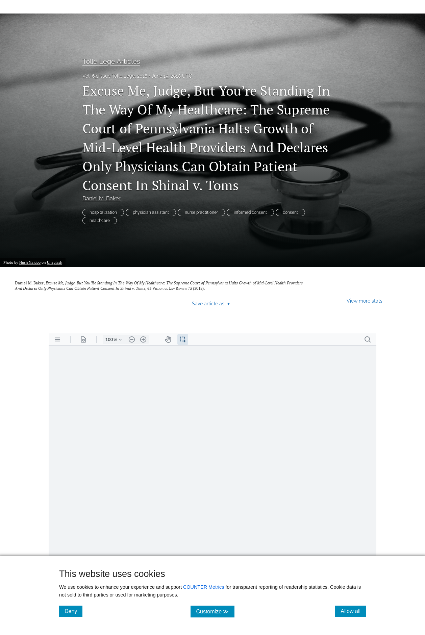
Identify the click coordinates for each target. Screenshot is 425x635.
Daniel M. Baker (101, 198)
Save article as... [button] (211, 303)
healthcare (100, 220)
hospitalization (103, 212)
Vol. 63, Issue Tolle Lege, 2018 (114, 76)
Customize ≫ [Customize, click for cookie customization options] (215, 611)
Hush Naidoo (30, 262)
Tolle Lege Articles (111, 61)
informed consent (250, 212)
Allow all (353, 611)
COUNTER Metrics (203, 587)
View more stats (364, 301)
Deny (73, 611)
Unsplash (54, 262)
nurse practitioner (201, 212)
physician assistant (151, 212)
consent (290, 212)
